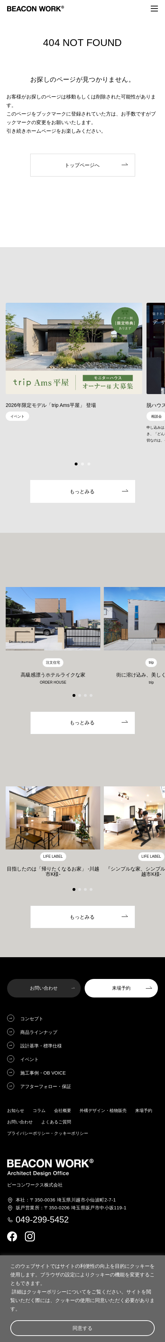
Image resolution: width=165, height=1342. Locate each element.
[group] (74, 363)
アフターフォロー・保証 (45, 1086)
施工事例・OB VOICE (43, 1073)
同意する (82, 1328)
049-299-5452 (42, 1220)
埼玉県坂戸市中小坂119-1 (71, 1208)
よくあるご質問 (56, 1121)
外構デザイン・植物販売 (103, 1110)
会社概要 (62, 1110)
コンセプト (31, 1018)
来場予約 (143, 1110)
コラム (39, 1110)
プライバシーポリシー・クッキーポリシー (47, 1133)
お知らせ (15, 1110)
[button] (76, 464)
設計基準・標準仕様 (41, 1045)
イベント (29, 1059)
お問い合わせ (20, 1121)
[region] (82, 1298)
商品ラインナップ (38, 1032)
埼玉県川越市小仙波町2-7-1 (66, 1200)
